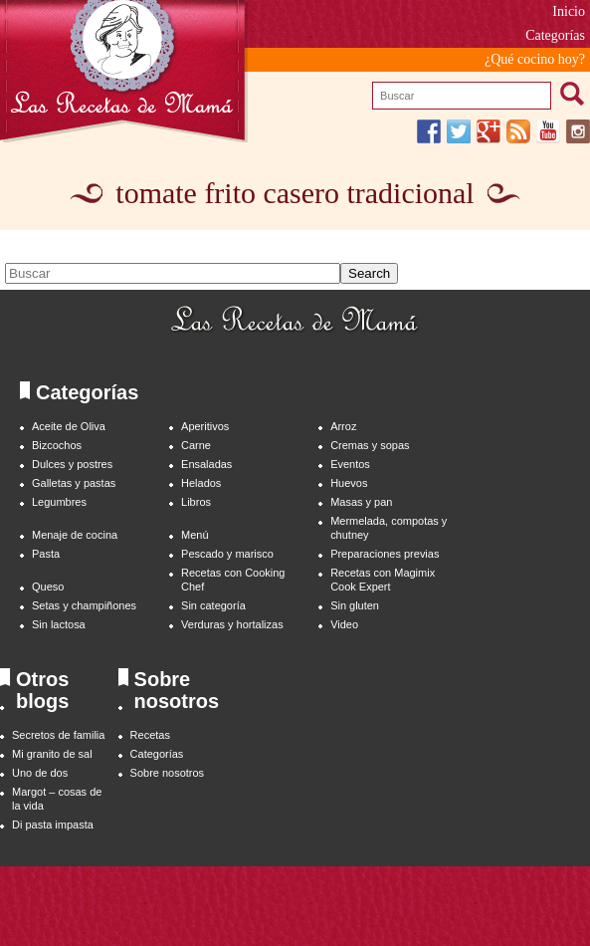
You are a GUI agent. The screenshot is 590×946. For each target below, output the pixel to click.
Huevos (348, 483)
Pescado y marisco (227, 554)
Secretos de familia (58, 735)
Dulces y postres (72, 464)
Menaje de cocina (74, 535)
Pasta (46, 554)
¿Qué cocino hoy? (535, 59)
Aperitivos (205, 426)
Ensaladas (206, 464)
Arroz (343, 426)
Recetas (150, 735)
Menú (194, 535)
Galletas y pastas (73, 483)
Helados (201, 483)
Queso (48, 586)
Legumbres (59, 502)
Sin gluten (354, 605)
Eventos (350, 464)
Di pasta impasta (53, 824)
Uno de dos (40, 773)
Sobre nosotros (167, 773)
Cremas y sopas (369, 445)
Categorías (555, 35)
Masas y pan (361, 502)
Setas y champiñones (84, 605)
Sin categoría (213, 605)
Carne (196, 445)
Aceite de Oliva (68, 426)
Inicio (568, 11)
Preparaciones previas (384, 554)
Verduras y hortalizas (232, 624)
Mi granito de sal (52, 754)
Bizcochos (57, 445)
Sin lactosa (59, 624)
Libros (196, 502)
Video (344, 624)
